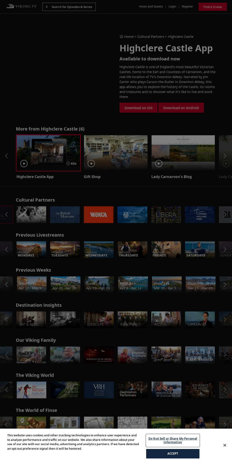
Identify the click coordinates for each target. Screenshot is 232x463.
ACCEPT (172, 453)
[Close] (225, 445)
